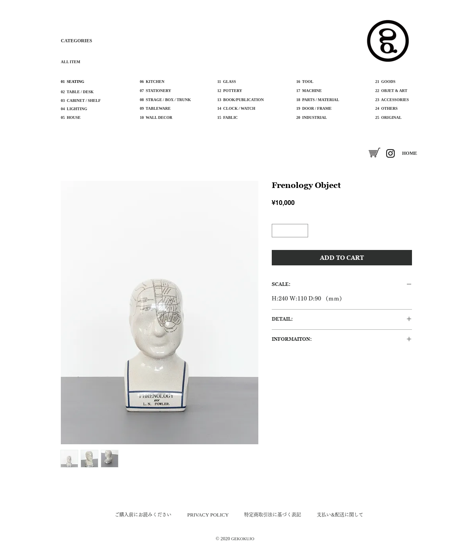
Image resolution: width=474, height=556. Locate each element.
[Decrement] (277, 230)
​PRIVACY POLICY (208, 515)
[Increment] (302, 230)
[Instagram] (390, 153)
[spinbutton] (290, 230)
